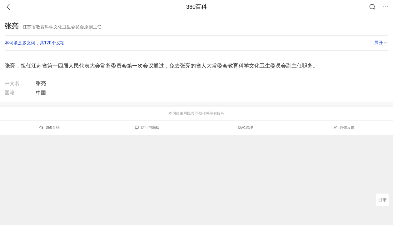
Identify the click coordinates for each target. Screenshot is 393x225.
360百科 (196, 7)
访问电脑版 (147, 127)
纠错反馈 (344, 127)
